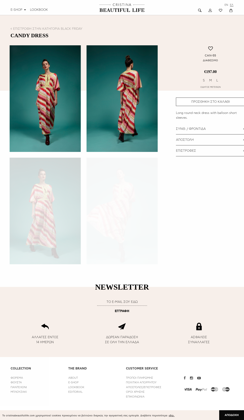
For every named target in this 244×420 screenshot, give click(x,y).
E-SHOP (16, 9)
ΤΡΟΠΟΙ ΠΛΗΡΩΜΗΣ (139, 378)
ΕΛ (231, 5)
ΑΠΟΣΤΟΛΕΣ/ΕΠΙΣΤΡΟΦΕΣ (143, 387)
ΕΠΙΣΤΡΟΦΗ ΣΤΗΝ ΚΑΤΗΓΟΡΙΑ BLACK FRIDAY (47, 28)
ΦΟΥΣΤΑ (16, 382)
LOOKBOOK (39, 9)
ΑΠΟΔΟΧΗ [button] (232, 415)
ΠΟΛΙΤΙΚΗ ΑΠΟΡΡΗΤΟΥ (141, 382)
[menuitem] (19, 9)
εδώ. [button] (172, 415)
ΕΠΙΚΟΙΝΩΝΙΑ (135, 396)
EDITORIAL (75, 392)
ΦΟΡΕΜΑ (17, 378)
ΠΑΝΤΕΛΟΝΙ (19, 387)
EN (226, 5)
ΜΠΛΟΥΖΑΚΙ (19, 392)
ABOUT (73, 378)
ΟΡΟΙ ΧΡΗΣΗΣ (135, 392)
